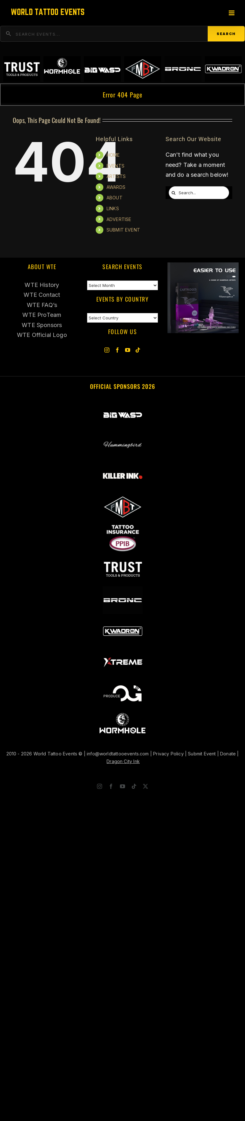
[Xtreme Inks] (123, 652)
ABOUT (114, 197)
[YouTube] (127, 350)
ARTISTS (116, 176)
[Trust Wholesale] (123, 558)
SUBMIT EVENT (123, 229)
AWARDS (116, 187)
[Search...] (199, 192)
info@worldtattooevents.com (118, 753)
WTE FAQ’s (42, 305)
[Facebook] (117, 350)
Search (226, 34)
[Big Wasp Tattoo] (123, 403)
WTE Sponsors (42, 325)
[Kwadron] (123, 621)
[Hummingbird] (123, 434)
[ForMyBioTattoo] (123, 496)
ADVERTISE (119, 219)
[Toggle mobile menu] (232, 13)
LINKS (113, 208)
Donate (228, 753)
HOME (113, 155)
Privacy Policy (168, 753)
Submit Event (202, 753)
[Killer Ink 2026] (123, 465)
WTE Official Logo (42, 335)
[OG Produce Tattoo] (123, 683)
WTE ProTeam (41, 314)
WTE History (42, 285)
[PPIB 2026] (123, 528)
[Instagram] (106, 350)
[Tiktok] (137, 350)
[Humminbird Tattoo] (203, 267)
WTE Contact (42, 294)
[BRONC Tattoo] (123, 590)
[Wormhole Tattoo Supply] (122, 714)
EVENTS (115, 165)
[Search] (173, 193)
